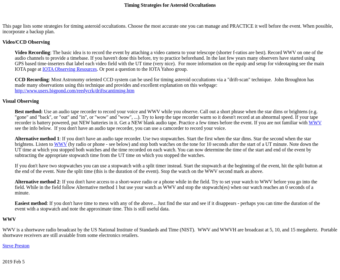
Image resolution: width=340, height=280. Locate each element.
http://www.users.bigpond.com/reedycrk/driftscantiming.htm (74, 90)
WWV (315, 122)
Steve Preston (16, 245)
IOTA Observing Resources (70, 69)
